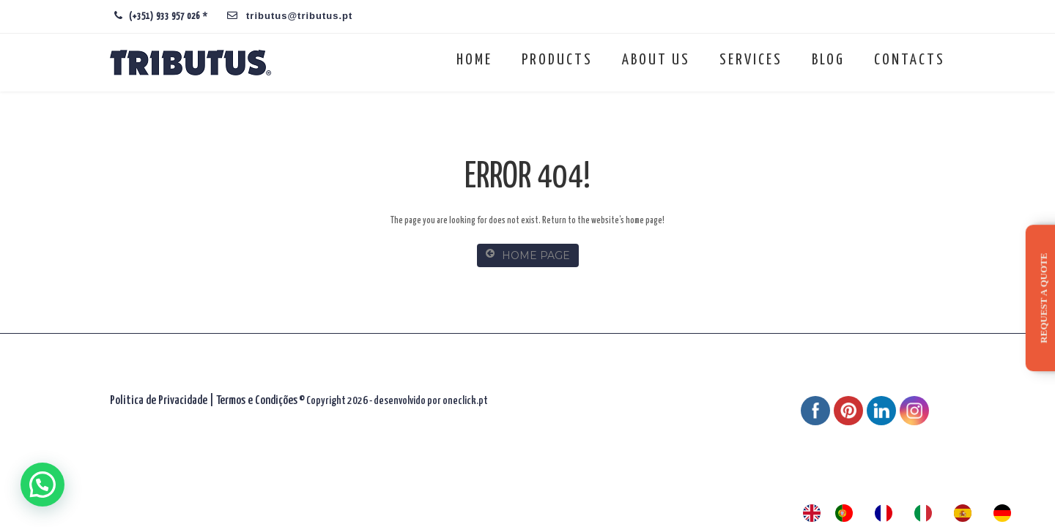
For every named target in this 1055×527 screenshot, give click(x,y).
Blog (828, 60)
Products (557, 60)
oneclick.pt (465, 400)
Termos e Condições (256, 401)
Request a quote (1043, 298)
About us (656, 60)
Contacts (909, 60)
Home (474, 60)
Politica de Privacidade (158, 401)
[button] (42, 485)
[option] (847, 513)
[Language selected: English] (914, 513)
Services (750, 60)
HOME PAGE (528, 255)
